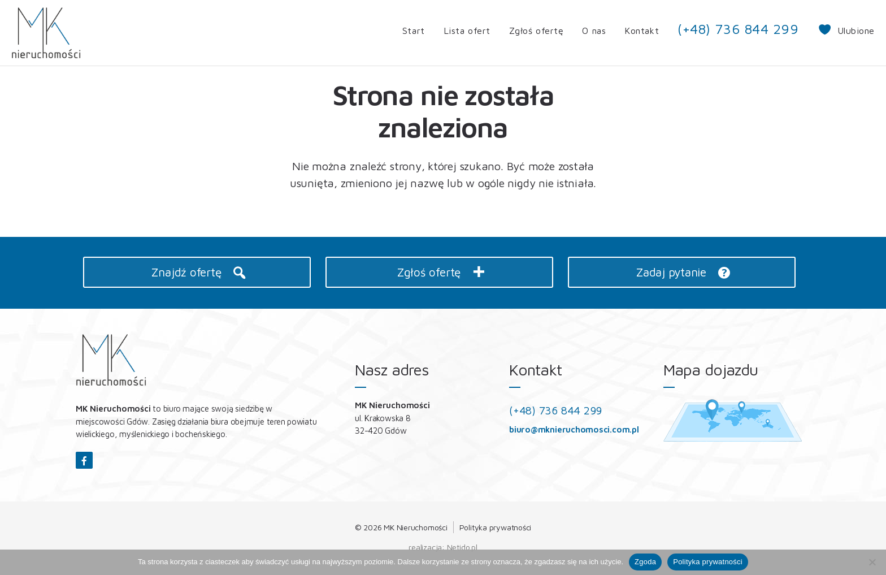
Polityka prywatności (495, 527)
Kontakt (641, 30)
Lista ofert (467, 30)
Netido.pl (462, 547)
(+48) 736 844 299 (737, 29)
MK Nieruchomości (415, 527)
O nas (594, 30)
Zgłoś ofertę (536, 30)
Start (413, 30)
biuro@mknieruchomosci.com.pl (574, 429)
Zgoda (645, 561)
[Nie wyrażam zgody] (872, 562)
